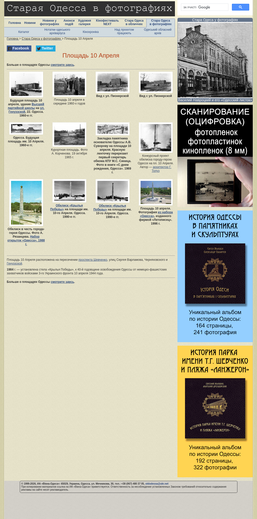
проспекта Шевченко (93, 260)
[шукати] (204, 7)
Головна (15, 23)
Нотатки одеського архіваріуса (57, 31)
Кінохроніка (91, 32)
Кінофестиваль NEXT (107, 22)
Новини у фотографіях (49, 22)
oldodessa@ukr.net (156, 483)
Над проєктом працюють (124, 31)
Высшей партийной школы (26, 106)
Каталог (23, 32)
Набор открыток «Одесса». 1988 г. (26, 240)
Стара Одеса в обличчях (134, 22)
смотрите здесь (62, 65)
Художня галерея (84, 22)
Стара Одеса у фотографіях (215, 20)
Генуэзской (14, 263)
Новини (29, 23)
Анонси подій (69, 22)
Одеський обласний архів (157, 31)
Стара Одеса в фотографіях (161, 22)
